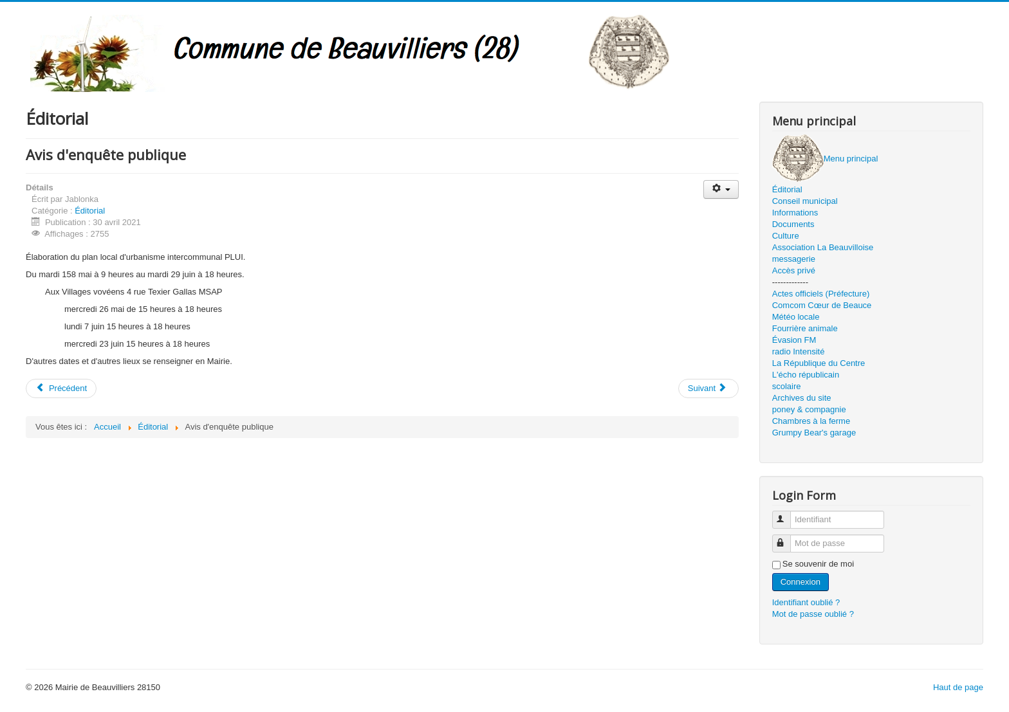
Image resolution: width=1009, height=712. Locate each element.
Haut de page (958, 687)
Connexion (800, 582)
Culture (785, 236)
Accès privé (793, 270)
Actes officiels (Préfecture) (820, 293)
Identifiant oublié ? (806, 602)
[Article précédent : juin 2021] (61, 388)
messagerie (793, 259)
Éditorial (90, 210)
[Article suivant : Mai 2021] (708, 388)
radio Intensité (798, 351)
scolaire (786, 386)
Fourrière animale (805, 328)
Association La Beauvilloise (823, 247)
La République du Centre (819, 363)
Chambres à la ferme (811, 421)
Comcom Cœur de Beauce (822, 305)
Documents (793, 224)
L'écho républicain (805, 374)
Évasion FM (794, 340)
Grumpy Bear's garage (814, 432)
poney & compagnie (809, 409)
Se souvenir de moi (818, 564)
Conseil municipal (805, 201)
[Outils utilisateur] (721, 189)
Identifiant (787, 514)
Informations (795, 212)
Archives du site (801, 398)
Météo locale (796, 317)
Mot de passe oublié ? (813, 614)
